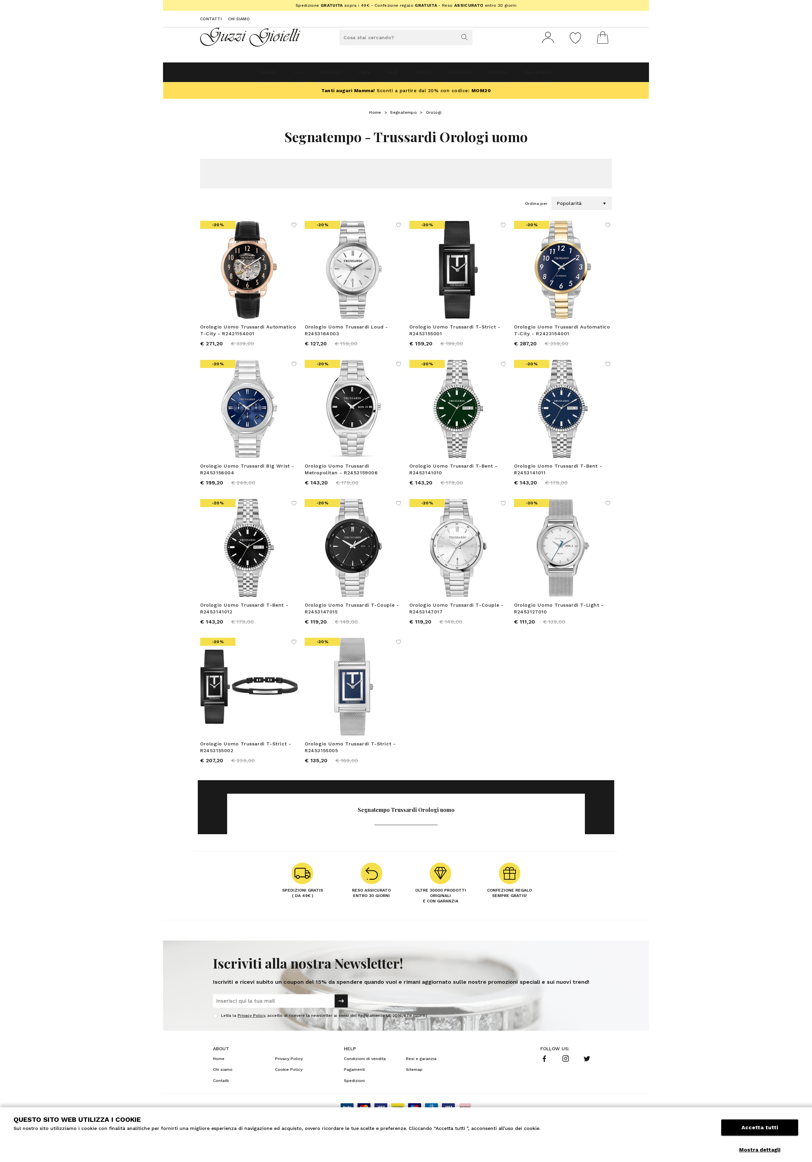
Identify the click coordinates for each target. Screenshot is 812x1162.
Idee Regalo (573, 75)
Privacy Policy (251, 1034)
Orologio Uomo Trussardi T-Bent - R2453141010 (453, 476)
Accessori (476, 75)
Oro (270, 75)
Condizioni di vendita (365, 1078)
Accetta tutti (759, 1134)
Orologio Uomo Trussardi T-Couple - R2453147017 (456, 619)
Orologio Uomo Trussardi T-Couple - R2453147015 (352, 619)
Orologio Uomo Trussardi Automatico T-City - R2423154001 (562, 333)
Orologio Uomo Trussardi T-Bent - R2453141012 (244, 619)
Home (375, 115)
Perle (353, 75)
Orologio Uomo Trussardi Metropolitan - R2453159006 (341, 476)
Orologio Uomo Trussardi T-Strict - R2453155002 (245, 762)
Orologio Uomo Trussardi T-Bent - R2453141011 (558, 476)
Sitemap (414, 1088)
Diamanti (310, 75)
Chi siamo (239, 19)
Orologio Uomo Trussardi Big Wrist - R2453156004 (247, 476)
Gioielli (231, 75)
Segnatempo (403, 115)
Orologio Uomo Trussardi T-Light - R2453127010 (559, 619)
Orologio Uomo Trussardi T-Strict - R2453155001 (454, 333)
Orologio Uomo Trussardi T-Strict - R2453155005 (350, 762)
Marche (523, 75)
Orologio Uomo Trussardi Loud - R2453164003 (346, 333)
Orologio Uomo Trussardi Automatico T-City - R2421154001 (248, 333)
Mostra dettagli (759, 1150)
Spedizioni (354, 1100)
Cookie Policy (288, 1088)
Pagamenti (354, 1088)
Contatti (211, 19)
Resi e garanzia (421, 1078)
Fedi (390, 75)
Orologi (429, 75)
